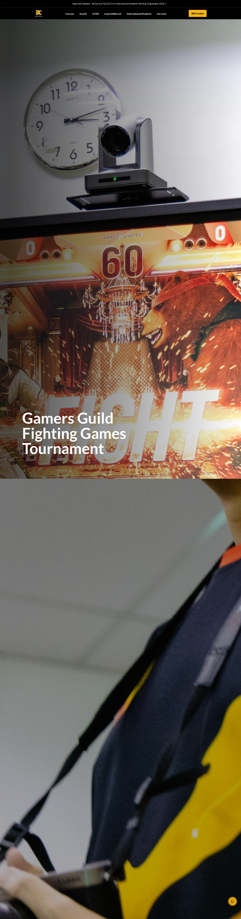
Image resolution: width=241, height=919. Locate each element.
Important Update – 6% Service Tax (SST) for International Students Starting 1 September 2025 (120, 3)
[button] (233, 898)
